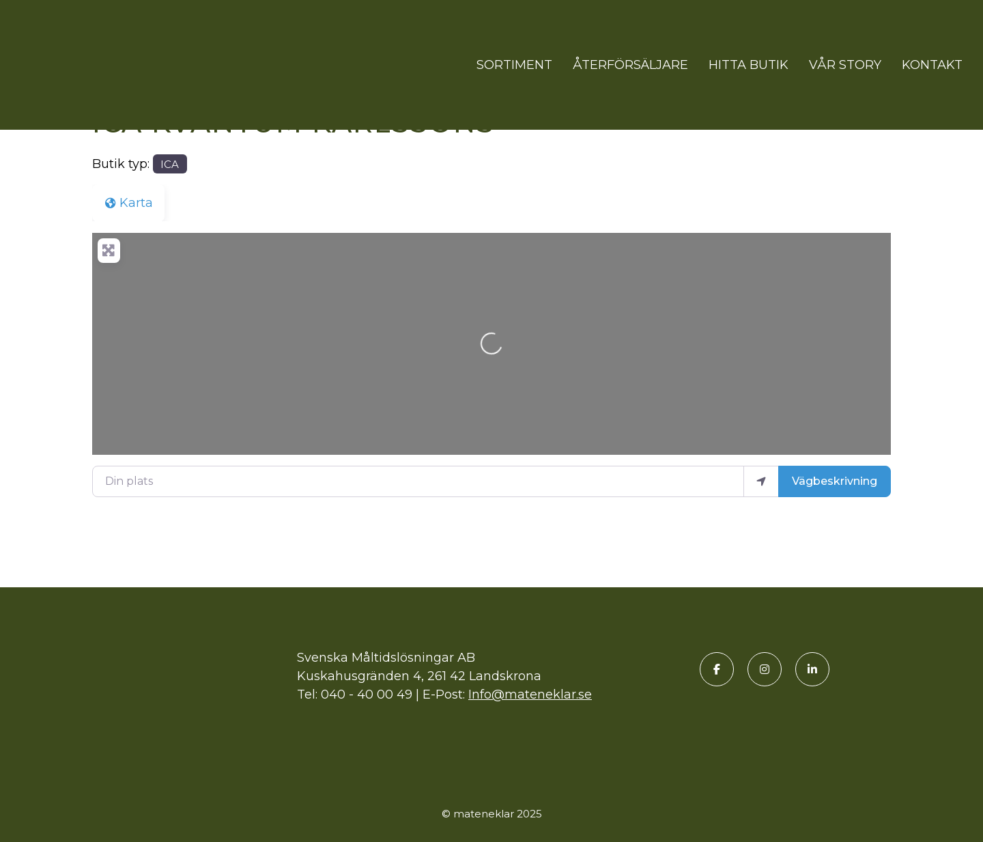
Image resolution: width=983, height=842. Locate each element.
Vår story (845, 64)
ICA (169, 164)
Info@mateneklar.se (530, 694)
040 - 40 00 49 (366, 694)
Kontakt (932, 64)
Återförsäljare (630, 64)
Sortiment (514, 64)
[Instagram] (764, 669)
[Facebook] (717, 669)
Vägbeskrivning (834, 481)
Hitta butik (748, 64)
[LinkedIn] (812, 669)
